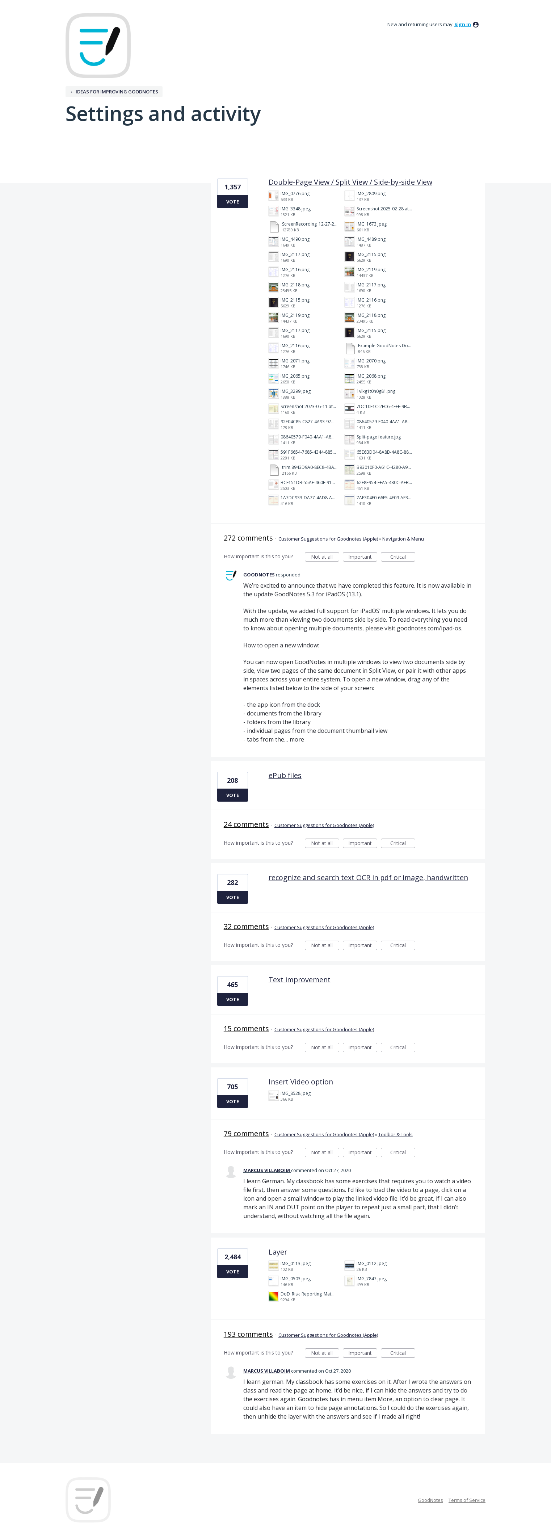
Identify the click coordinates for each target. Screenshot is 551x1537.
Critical (402, 557)
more (297, 739)
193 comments (248, 1334)
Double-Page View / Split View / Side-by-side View (350, 182)
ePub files (285, 775)
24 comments (246, 824)
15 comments (246, 1028)
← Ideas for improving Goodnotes (114, 91)
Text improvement (300, 979)
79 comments (246, 1133)
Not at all (325, 557)
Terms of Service (467, 1500)
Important (362, 557)
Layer (278, 1252)
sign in (462, 24)
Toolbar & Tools (395, 1134)
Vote (232, 201)
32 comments (246, 926)
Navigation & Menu (403, 539)
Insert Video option (301, 1082)
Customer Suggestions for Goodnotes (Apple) (328, 539)
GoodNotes (430, 1500)
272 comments (248, 538)
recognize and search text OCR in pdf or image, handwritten (368, 877)
